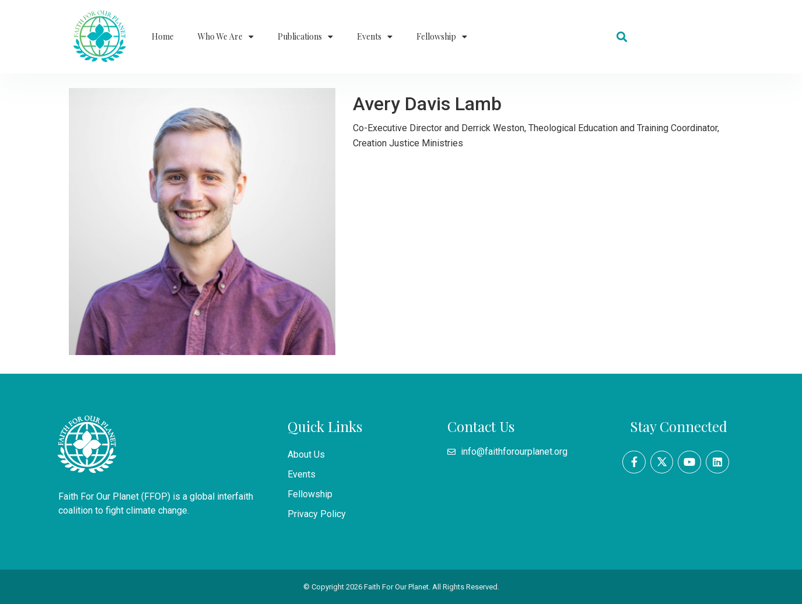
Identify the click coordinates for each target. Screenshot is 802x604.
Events (375, 37)
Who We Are (226, 37)
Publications (305, 37)
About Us (306, 454)
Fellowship (441, 37)
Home (163, 36)
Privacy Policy (317, 513)
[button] (622, 37)
